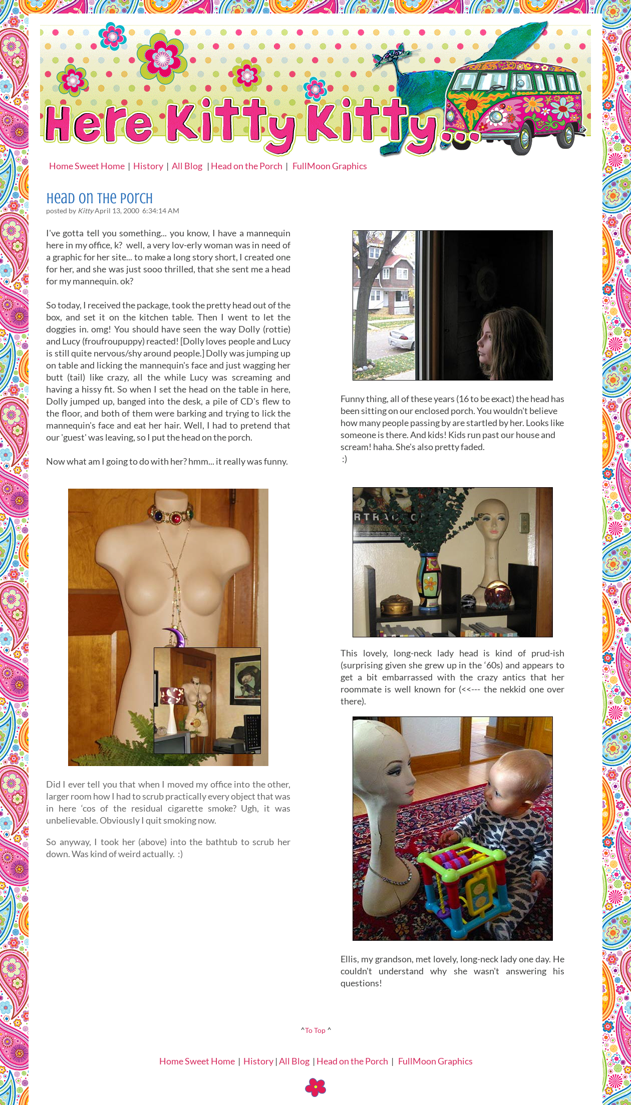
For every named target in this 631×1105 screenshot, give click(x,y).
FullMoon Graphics (329, 165)
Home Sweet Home (87, 165)
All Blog (187, 165)
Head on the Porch (246, 165)
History (148, 165)
